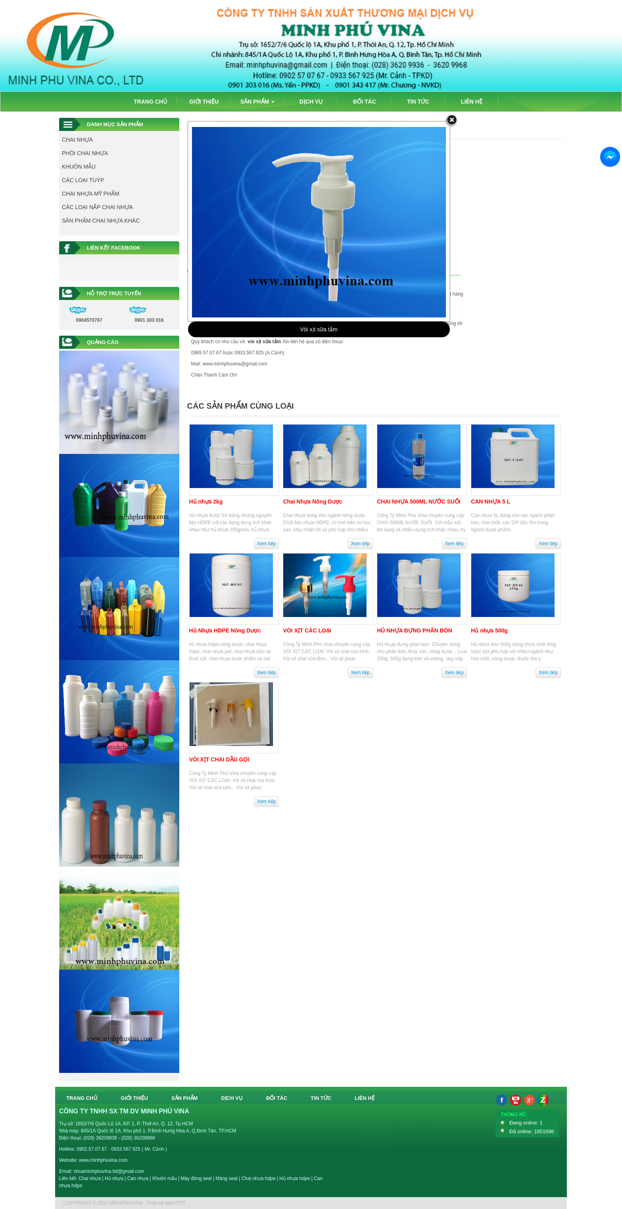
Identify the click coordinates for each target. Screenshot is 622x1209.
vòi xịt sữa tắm (264, 341)
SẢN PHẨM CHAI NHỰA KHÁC (101, 220)
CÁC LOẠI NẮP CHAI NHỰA (97, 207)
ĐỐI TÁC (364, 101)
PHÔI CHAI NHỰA (85, 153)
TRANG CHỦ (150, 101)
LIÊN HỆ (471, 101)
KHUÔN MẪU (79, 166)
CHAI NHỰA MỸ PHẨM (90, 193)
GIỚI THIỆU (204, 101)
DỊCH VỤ (311, 101)
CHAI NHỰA (77, 139)
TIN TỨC (418, 101)
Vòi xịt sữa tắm (318, 329)
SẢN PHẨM (257, 101)
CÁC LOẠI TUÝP (83, 180)
